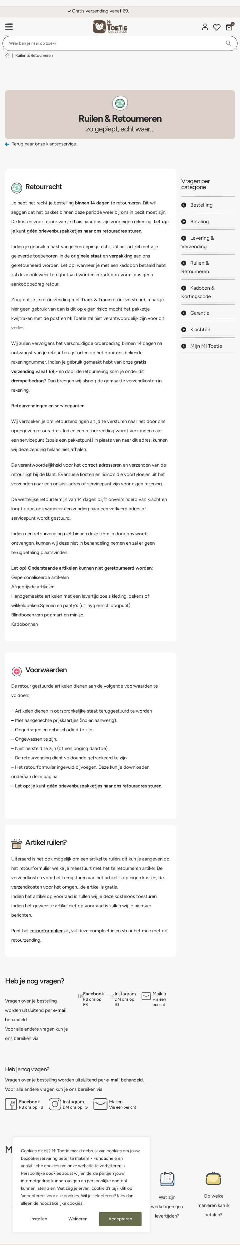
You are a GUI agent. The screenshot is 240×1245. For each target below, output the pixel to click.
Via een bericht (159, 1002)
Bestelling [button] (196, 205)
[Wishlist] (217, 28)
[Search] (228, 43)
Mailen (159, 994)
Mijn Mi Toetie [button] (201, 346)
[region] (81, 1185)
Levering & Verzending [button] (197, 242)
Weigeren (78, 1219)
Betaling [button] (195, 221)
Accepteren (120, 1219)
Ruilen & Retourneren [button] (195, 267)
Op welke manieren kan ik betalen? (213, 1205)
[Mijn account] (205, 27)
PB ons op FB (92, 1002)
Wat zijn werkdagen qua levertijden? (167, 1206)
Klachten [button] (195, 329)
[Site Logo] (110, 26)
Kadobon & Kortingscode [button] (197, 292)
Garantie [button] (195, 313)
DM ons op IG (124, 1002)
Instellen (38, 1219)
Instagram (125, 994)
